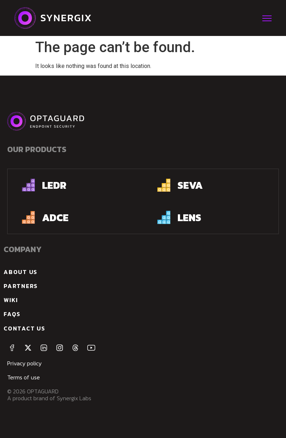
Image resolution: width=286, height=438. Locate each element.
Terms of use (23, 377)
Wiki (11, 300)
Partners (21, 286)
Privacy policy (24, 363)
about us (20, 272)
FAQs (12, 314)
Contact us (24, 328)
